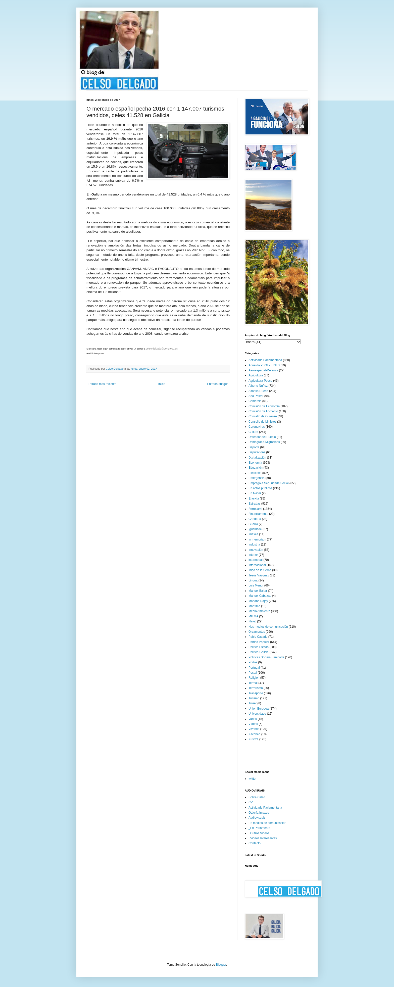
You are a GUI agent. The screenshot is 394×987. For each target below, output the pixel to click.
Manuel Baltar (258, 591)
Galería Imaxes (259, 812)
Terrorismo (256, 688)
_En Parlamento (259, 828)
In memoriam (257, 539)
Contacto (255, 843)
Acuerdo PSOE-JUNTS (264, 365)
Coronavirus (257, 426)
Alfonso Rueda (258, 391)
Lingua (253, 580)
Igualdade (255, 529)
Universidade (257, 713)
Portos (253, 662)
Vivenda (254, 729)
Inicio (161, 384)
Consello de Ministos (262, 421)
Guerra (253, 524)
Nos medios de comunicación (268, 626)
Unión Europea (259, 708)
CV (251, 802)
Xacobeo (254, 734)
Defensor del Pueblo (262, 437)
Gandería (255, 519)
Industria (254, 544)
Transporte (256, 693)
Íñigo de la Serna (260, 570)
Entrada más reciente (102, 384)
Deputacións (257, 452)
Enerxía (254, 498)
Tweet (253, 703)
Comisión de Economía (264, 406)
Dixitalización (257, 457)
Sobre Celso (257, 797)
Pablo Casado (258, 636)
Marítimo (254, 606)
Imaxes (253, 534)
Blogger (221, 964)
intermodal (256, 560)
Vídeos (253, 724)
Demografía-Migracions (264, 442)
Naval (252, 621)
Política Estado (259, 647)
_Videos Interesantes (263, 838)
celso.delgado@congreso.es (162, 348)
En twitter (255, 493)
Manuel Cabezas (260, 596)
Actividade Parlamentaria (265, 360)
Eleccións (255, 473)
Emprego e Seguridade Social (268, 483)
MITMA (253, 616)
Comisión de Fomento (263, 411)
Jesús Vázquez (259, 575)
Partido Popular (259, 642)
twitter (253, 778)
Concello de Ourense (263, 416)
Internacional (257, 565)
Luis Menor (256, 585)
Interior (253, 555)
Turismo (254, 698)
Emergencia (257, 478)
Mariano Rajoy (258, 601)
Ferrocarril (255, 509)
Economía (255, 462)
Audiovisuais (257, 817)
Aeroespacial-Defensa (263, 370)
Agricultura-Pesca (260, 380)
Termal (253, 683)
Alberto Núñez (258, 385)
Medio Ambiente (259, 611)
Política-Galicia (259, 652)
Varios (253, 719)
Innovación (256, 550)
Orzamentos (257, 631)
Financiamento (258, 514)
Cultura (253, 432)
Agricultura (256, 375)
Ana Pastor (256, 396)
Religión (254, 677)
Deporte (254, 447)
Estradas (254, 503)
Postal (253, 672)
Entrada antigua (217, 384)
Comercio (255, 401)
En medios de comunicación (267, 823)
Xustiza (253, 739)
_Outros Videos (259, 833)
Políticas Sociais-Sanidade (266, 657)
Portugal (254, 667)
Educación (256, 467)
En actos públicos (260, 488)
